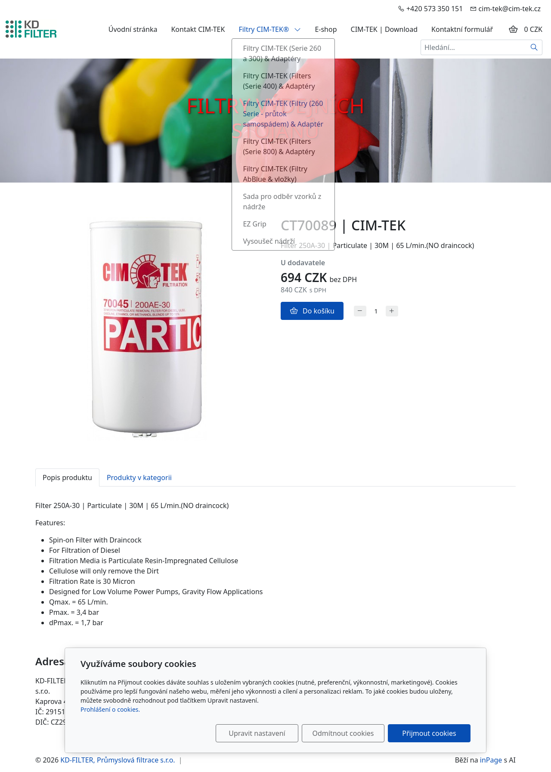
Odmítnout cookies (343, 733)
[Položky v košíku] (513, 29)
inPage (491, 760)
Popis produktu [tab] (67, 477)
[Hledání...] (473, 47)
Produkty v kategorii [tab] (139, 477)
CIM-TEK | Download (384, 29)
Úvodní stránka (133, 29)
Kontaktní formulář (462, 29)
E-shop (326, 29)
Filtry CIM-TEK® (269, 29)
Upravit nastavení (257, 733)
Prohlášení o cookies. (110, 709)
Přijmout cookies (429, 733)
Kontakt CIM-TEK (198, 29)
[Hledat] (534, 47)
